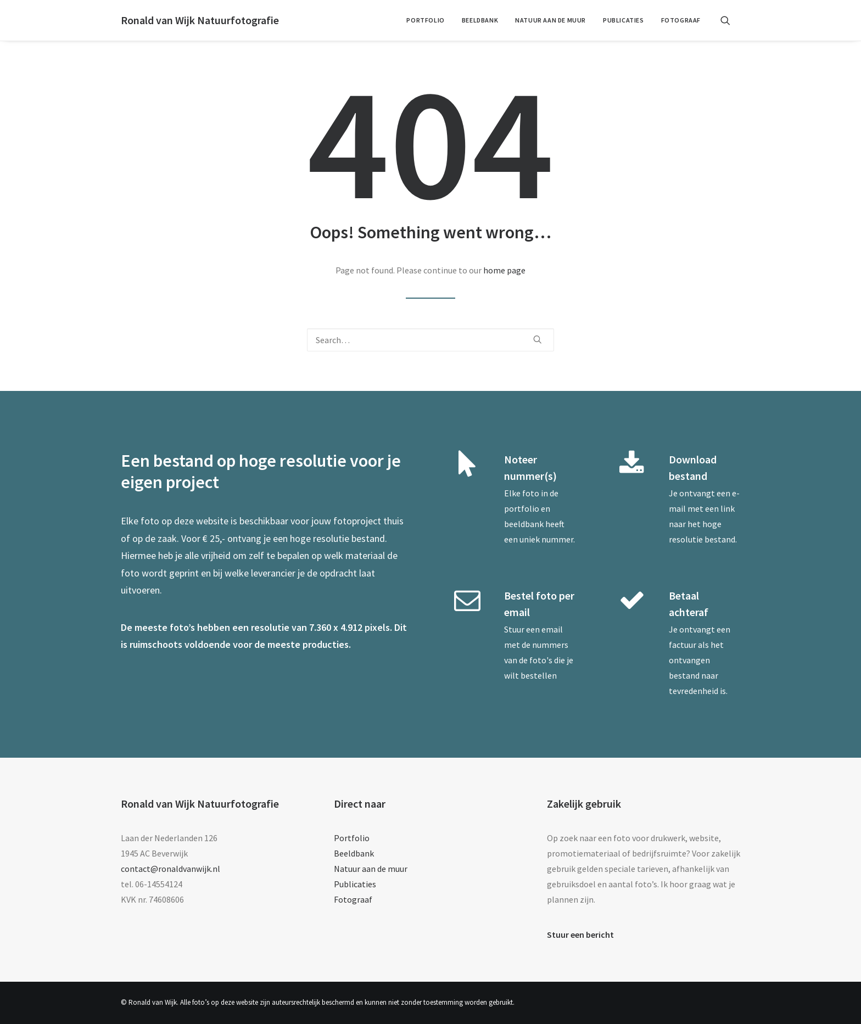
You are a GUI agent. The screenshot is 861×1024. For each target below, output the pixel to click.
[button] (730, 20)
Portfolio (425, 20)
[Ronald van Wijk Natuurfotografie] (200, 20)
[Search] (430, 339)
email (552, 629)
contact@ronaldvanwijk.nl (170, 868)
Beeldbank (480, 20)
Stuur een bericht (580, 934)
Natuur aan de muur (550, 20)
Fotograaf (681, 20)
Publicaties (623, 20)
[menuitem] (425, 20)
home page (504, 270)
